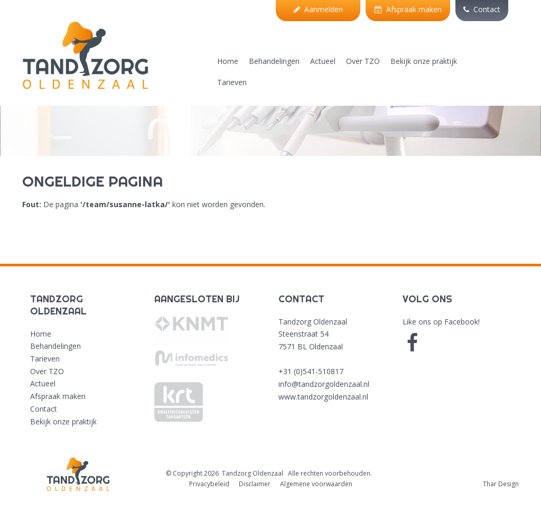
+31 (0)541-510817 (310, 371)
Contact (481, 9)
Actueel (322, 61)
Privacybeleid (209, 483)
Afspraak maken (408, 9)
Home (227, 61)
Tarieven (232, 82)
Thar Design (501, 483)
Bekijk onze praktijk (423, 61)
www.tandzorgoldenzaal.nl (323, 397)
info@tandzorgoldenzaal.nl (323, 384)
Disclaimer (254, 483)
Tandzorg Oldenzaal (252, 473)
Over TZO (363, 61)
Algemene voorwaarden (316, 483)
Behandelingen (274, 61)
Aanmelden (318, 9)
